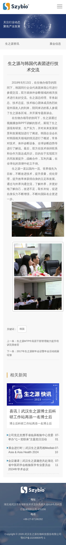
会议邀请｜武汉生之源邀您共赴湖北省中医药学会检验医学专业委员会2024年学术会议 (30, 465)
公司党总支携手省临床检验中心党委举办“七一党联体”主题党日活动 (30, 437)
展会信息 (55, 43)
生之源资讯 (12, 43)
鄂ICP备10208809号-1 (33, 537)
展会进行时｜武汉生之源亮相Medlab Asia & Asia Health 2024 (31, 450)
